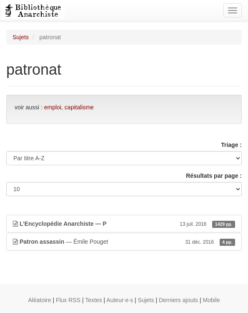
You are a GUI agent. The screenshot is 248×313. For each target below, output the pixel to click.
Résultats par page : (214, 175)
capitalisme (79, 107)
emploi (52, 107)
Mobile (211, 300)
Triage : (231, 144)
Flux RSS (68, 300)
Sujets (21, 37)
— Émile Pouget (124, 241)
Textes (93, 300)
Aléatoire (39, 300)
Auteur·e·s (119, 300)
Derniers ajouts (178, 300)
